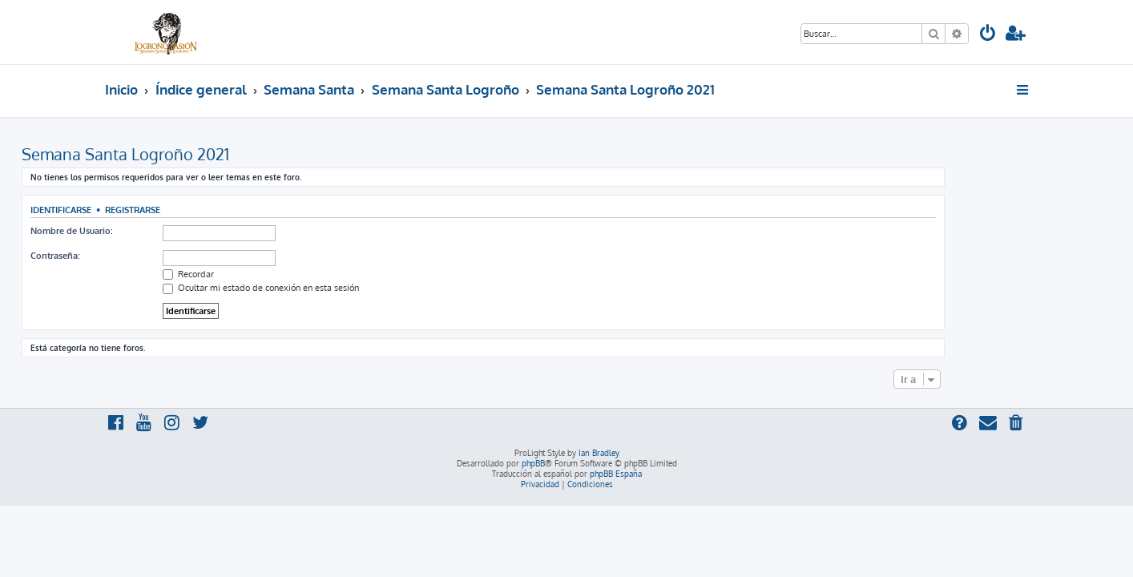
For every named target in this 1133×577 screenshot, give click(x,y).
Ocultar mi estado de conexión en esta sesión (344, 287)
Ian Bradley (599, 453)
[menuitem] (988, 35)
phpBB (533, 463)
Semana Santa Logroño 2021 (208, 153)
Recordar (271, 274)
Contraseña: (138, 255)
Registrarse (216, 209)
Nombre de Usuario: (155, 230)
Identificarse (144, 209)
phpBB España (616, 473)
